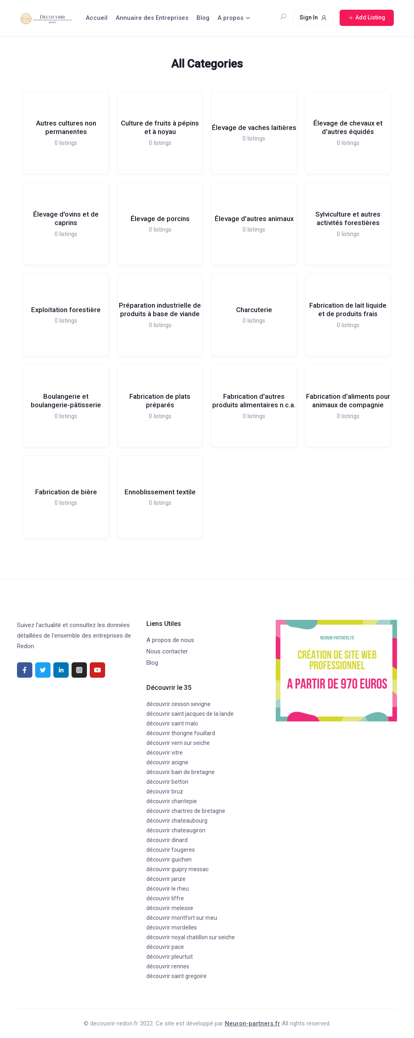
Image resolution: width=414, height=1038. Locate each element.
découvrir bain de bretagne (180, 772)
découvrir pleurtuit (169, 956)
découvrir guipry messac (177, 869)
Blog (202, 17)
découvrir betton (167, 781)
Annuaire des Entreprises (152, 17)
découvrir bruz (164, 791)
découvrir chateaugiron (175, 830)
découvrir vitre (164, 752)
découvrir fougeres (170, 850)
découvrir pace (165, 947)
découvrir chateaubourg (176, 820)
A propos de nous (170, 640)
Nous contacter (167, 651)
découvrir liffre (165, 898)
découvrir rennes (167, 966)
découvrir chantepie (171, 801)
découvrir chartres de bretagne (185, 811)
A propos (230, 17)
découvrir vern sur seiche (178, 743)
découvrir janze (166, 879)
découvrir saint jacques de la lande (190, 713)
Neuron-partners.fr (252, 1023)
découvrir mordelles (171, 927)
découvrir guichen (169, 859)
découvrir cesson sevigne (178, 704)
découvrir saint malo (172, 723)
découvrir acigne (167, 762)
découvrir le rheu (167, 888)
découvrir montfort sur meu (181, 918)
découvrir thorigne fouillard (180, 733)
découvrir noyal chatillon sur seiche (190, 937)
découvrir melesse (169, 908)
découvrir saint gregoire (176, 976)
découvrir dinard (167, 840)
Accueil (97, 17)
